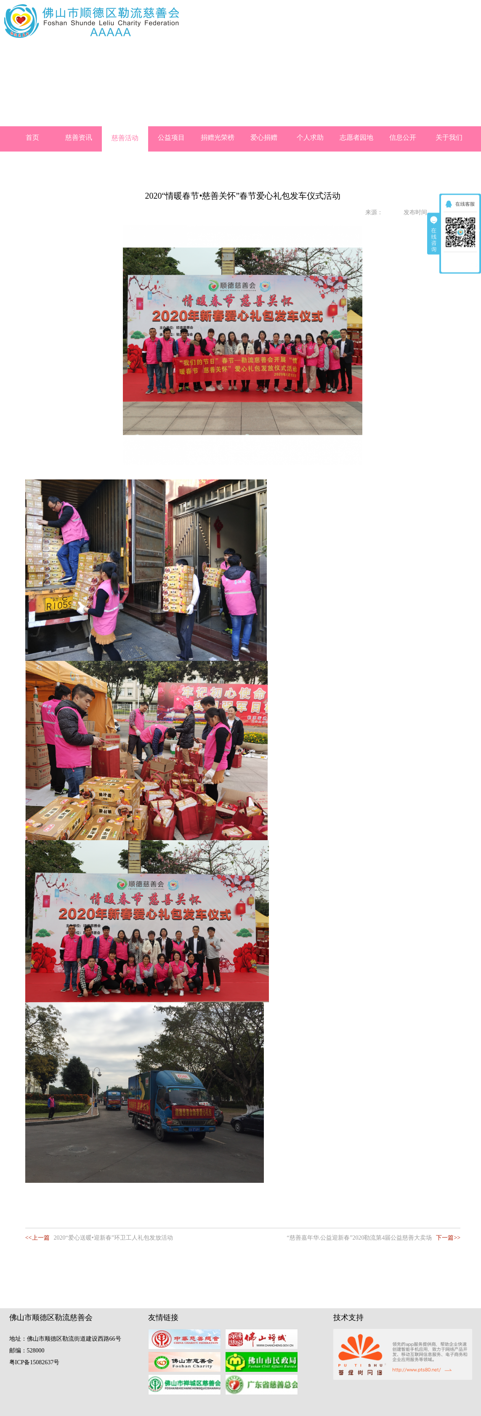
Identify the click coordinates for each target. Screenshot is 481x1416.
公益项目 (171, 137)
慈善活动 (125, 137)
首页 (32, 137)
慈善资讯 (78, 137)
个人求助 (310, 137)
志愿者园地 (356, 137)
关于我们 (449, 137)
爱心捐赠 (263, 137)
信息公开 (402, 137)
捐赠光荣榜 (217, 137)
